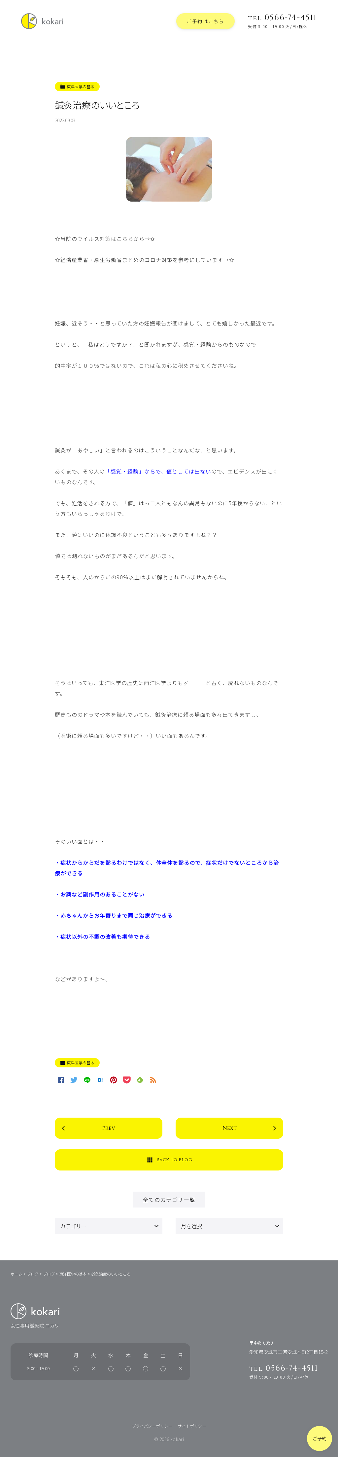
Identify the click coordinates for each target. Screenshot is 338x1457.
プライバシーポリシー (152, 1426)
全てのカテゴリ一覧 (169, 1200)
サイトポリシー (192, 1426)
